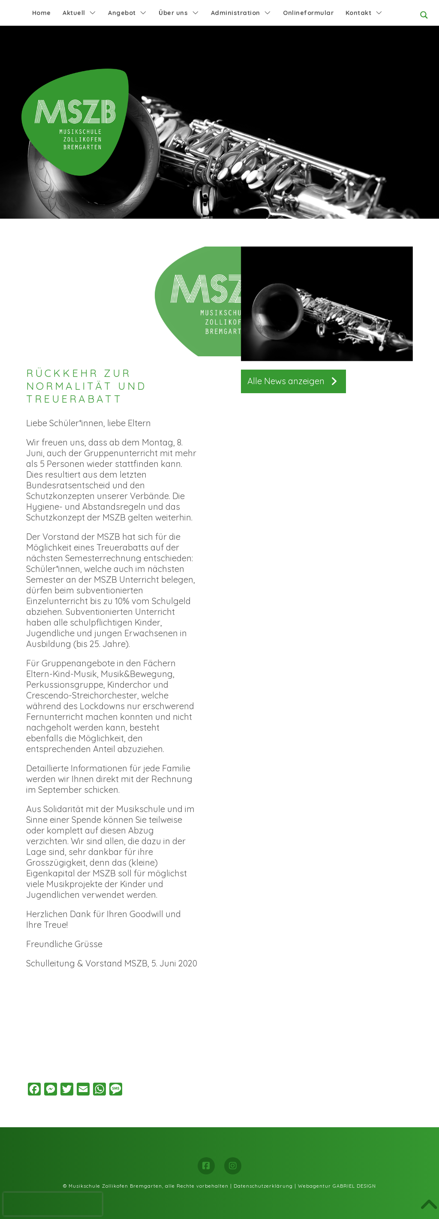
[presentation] (52, 1204)
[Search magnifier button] (424, 15)
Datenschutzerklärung (263, 1186)
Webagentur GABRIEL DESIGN (337, 1186)
